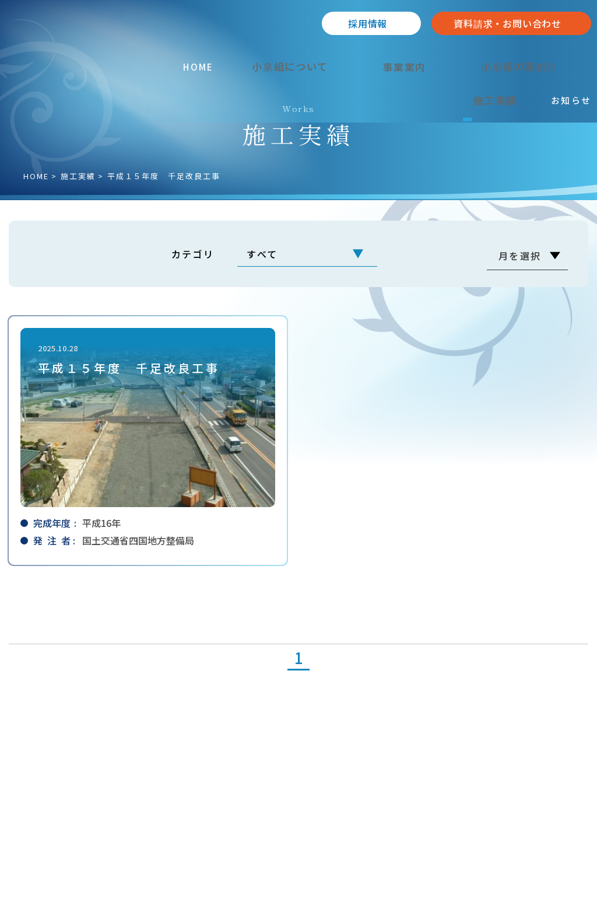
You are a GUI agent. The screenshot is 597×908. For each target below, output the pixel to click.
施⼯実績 (78, 175)
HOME (36, 175)
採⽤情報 (367, 23)
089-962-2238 (64, 791)
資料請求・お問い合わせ (507, 23)
